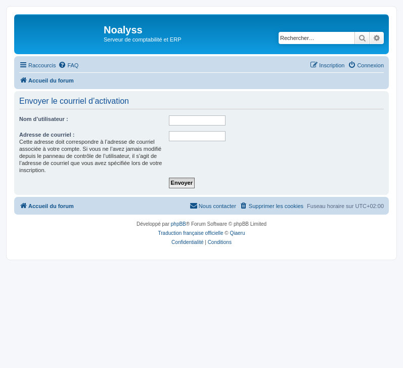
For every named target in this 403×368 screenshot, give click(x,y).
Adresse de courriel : (46, 135)
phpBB (178, 224)
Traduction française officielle (190, 233)
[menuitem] (68, 65)
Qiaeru (237, 233)
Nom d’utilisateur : (43, 119)
